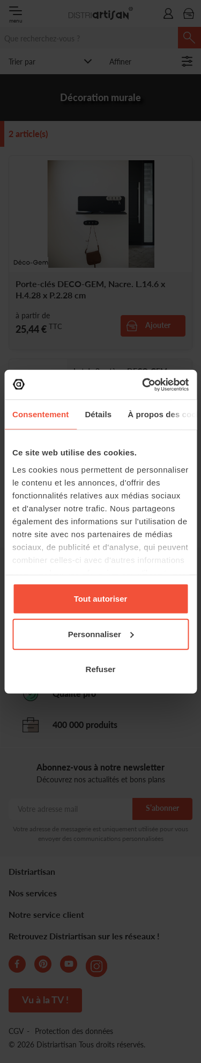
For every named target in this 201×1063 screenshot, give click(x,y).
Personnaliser (101, 633)
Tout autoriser (101, 598)
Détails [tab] (98, 414)
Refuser (101, 669)
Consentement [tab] (40, 414)
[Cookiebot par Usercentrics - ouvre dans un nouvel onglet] (143, 384)
